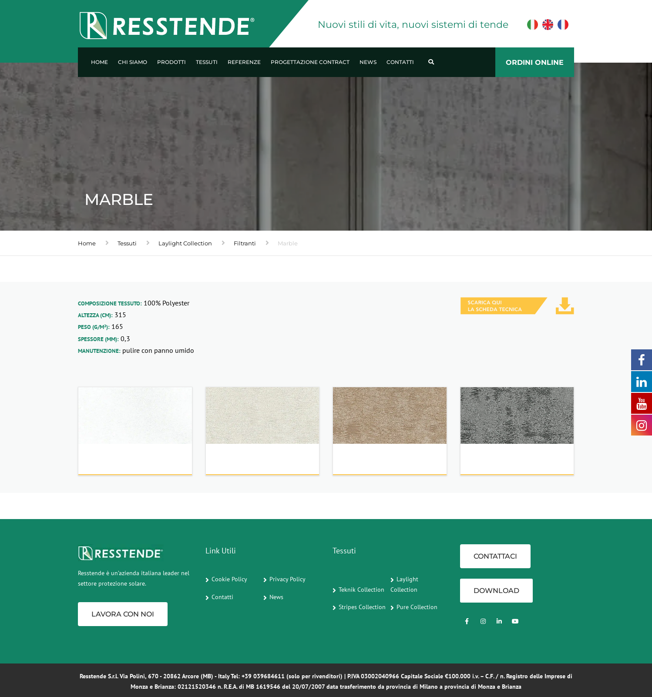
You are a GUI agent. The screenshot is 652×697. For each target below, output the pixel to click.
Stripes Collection (362, 607)
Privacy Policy (287, 579)
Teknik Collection (361, 589)
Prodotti (171, 62)
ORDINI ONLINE (535, 62)
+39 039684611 (263, 676)
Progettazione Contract (310, 62)
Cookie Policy (229, 579)
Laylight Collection (185, 243)
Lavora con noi (122, 614)
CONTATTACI (495, 556)
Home (99, 62)
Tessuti (207, 62)
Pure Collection (417, 607)
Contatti (400, 62)
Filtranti (245, 243)
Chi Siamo (132, 62)
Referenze (244, 62)
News (368, 62)
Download (496, 590)
